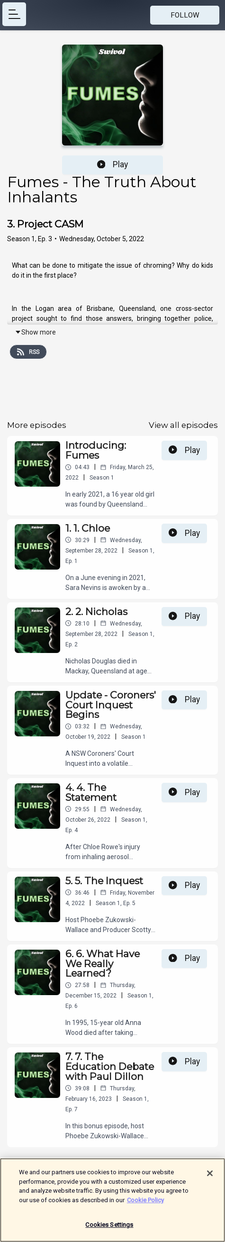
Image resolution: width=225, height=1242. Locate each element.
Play (112, 164)
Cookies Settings (109, 1229)
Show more (35, 332)
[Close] (209, 1177)
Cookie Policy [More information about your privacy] (145, 1203)
